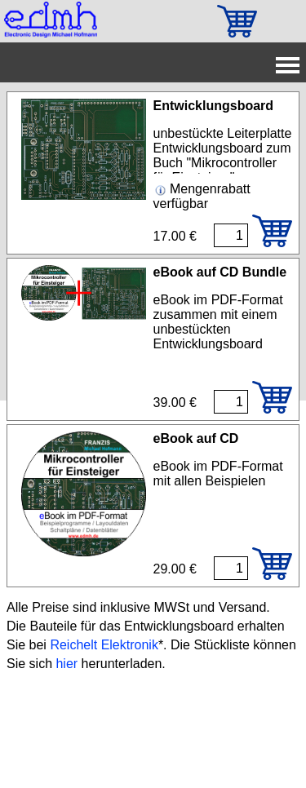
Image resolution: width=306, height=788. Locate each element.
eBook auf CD (196, 438)
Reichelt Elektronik (104, 645)
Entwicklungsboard (213, 106)
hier (66, 664)
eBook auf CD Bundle (220, 272)
